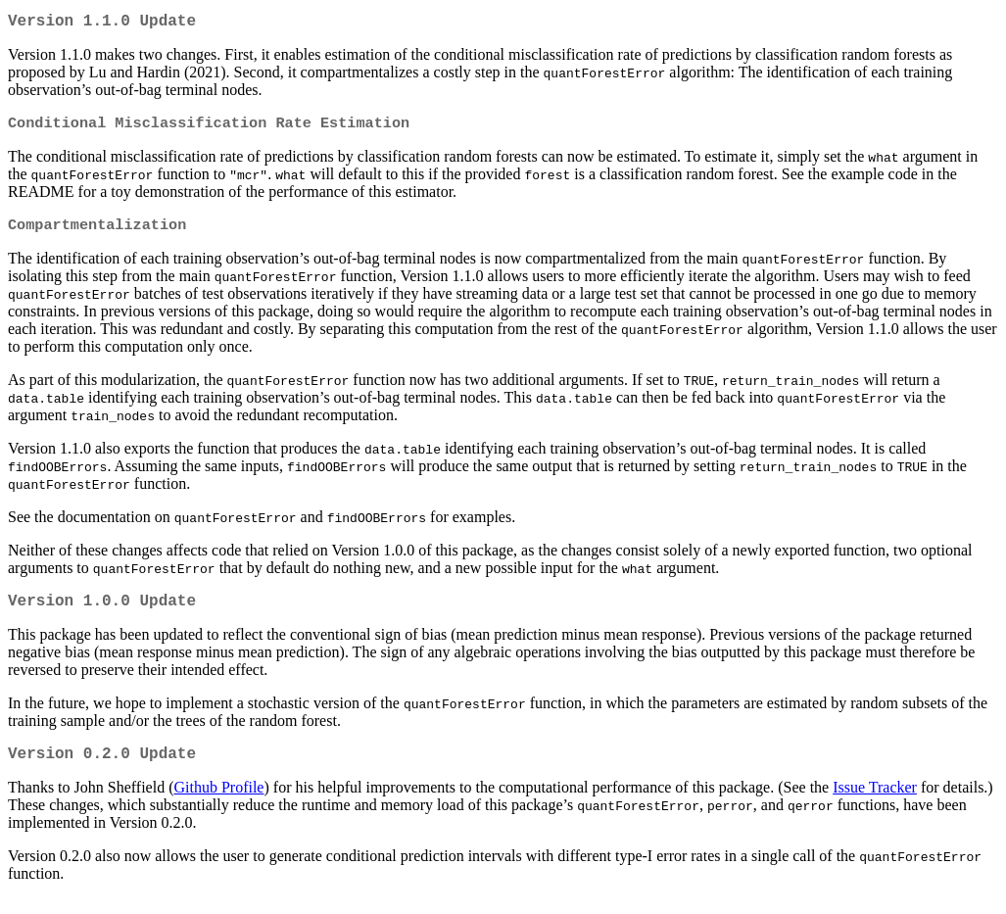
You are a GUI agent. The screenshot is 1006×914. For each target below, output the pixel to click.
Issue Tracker (875, 802)
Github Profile (218, 802)
